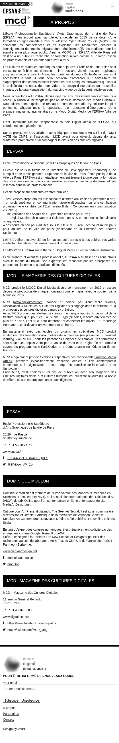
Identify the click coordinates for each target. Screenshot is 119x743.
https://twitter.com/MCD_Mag (25, 629)
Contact (8, 719)
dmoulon (11, 564)
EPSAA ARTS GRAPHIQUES (25, 458)
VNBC (22, 729)
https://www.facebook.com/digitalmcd (31, 623)
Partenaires (11, 713)
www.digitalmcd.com (28, 302)
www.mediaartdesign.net (20, 551)
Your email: (10, 683)
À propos (9, 708)
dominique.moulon (18, 557)
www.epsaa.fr (12, 451)
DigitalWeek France (41, 365)
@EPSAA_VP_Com (19, 464)
